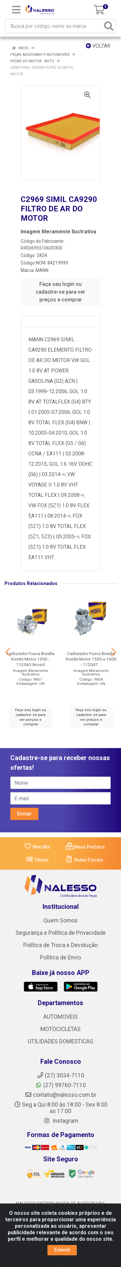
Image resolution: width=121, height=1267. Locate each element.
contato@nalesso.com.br (60, 1095)
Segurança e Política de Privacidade (60, 933)
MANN (41, 270)
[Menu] (16, 10)
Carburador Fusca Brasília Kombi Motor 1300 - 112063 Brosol (30, 659)
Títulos (37, 859)
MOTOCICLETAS (60, 1029)
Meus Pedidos (85, 847)
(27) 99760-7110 (60, 1085)
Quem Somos (60, 920)
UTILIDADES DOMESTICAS (60, 1041)
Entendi (62, 1249)
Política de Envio (60, 957)
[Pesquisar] (109, 26)
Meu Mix (37, 847)
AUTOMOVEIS (60, 1017)
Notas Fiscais (84, 859)
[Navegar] (8, 652)
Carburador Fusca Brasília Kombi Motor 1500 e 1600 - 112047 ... (91, 659)
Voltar (98, 46)
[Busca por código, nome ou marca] (53, 26)
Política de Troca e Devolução (60, 945)
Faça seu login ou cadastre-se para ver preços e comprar (60, 292)
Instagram (60, 1121)
